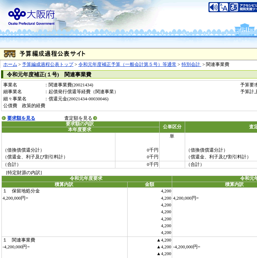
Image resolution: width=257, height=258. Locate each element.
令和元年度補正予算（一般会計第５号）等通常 (127, 64)
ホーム (10, 64)
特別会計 (191, 64)
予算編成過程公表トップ (47, 64)
